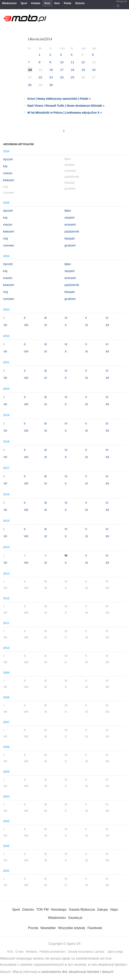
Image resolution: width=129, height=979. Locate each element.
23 (51, 77)
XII (107, 325)
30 (51, 85)
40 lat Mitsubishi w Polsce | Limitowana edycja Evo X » (64, 112)
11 (72, 62)
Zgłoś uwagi (115, 951)
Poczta (33, 928)
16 (51, 69)
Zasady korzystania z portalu (86, 951)
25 (72, 77)
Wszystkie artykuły (71, 928)
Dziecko (80, 3)
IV (66, 318)
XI (86, 325)
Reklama (31, 951)
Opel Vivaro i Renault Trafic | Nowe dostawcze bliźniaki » (65, 105)
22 (40, 77)
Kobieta (35, 3)
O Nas (19, 951)
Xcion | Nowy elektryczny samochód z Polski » (59, 98)
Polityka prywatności (52, 951)
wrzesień (70, 224)
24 (61, 77)
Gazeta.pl (75, 917)
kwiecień (8, 180)
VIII (26, 325)
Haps (114, 909)
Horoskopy (58, 909)
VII (5, 325)
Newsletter (48, 928)
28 (29, 85)
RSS (10, 951)
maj (5, 238)
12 (83, 62)
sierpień (69, 217)
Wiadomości (9, 3)
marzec (8, 173)
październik (71, 231)
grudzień (70, 245)
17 (61, 69)
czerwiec (8, 245)
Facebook (95, 928)
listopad (69, 238)
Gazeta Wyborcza (82, 909)
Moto (47, 3)
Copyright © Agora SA (64, 943)
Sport (24, 3)
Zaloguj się (121, 1)
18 (72, 69)
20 (94, 69)
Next (57, 3)
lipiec (67, 210)
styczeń (8, 159)
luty (5, 166)
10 (61, 62)
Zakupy (102, 909)
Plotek (67, 3)
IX (45, 325)
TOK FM (42, 909)
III (45, 318)
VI (107, 318)
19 (83, 69)
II (24, 318)
